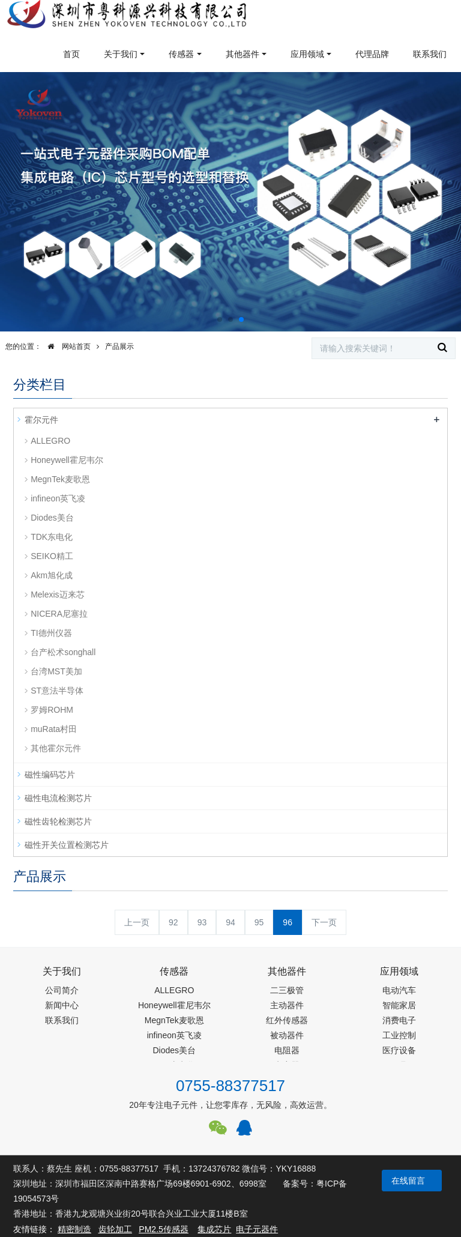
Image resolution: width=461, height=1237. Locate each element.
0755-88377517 (230, 1086)
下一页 (324, 922)
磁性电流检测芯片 (58, 798)
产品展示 (119, 346)
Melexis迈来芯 (57, 594)
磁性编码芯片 (50, 774)
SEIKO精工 (52, 556)
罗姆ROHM (52, 710)
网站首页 (66, 346)
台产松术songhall (63, 652)
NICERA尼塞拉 (59, 613)
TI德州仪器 (51, 633)
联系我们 (430, 54)
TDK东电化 (52, 537)
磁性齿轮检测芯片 (58, 821)
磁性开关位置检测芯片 (67, 845)
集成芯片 (214, 1229)
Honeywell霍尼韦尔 (67, 460)
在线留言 (408, 1180)
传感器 (181, 54)
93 (202, 922)
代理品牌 (372, 54)
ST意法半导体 (57, 690)
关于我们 (120, 54)
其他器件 (242, 54)
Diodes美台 (52, 517)
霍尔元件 (41, 420)
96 (287, 922)
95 (259, 922)
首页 (71, 54)
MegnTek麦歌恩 (60, 479)
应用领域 (307, 54)
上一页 (136, 922)
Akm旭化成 (52, 575)
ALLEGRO (50, 441)
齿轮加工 (115, 1229)
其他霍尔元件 (56, 748)
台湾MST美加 (56, 671)
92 (173, 922)
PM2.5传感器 (163, 1229)
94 (230, 922)
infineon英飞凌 (58, 498)
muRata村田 (54, 729)
